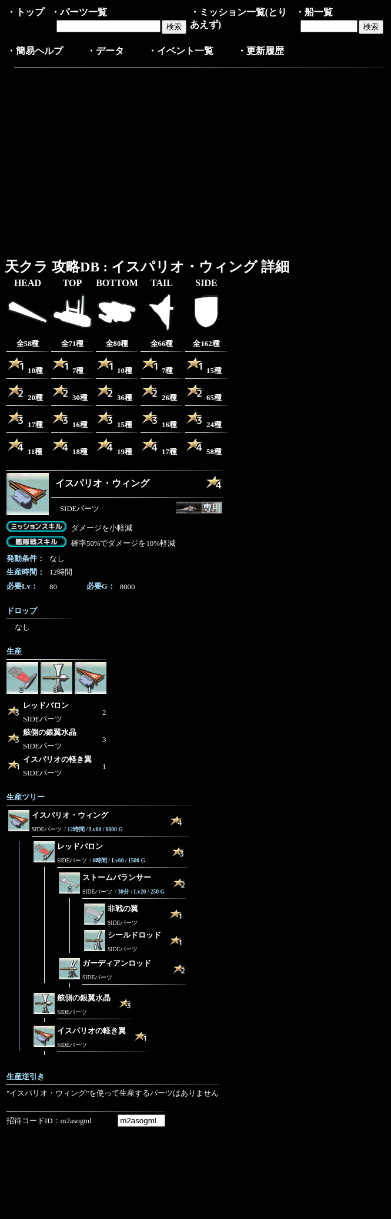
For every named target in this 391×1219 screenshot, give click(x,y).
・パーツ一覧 (79, 12)
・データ (105, 51)
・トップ (25, 12)
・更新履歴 (260, 51)
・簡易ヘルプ (34, 51)
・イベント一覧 (180, 51)
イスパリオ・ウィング (102, 483)
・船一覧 (314, 12)
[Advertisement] (105, 160)
